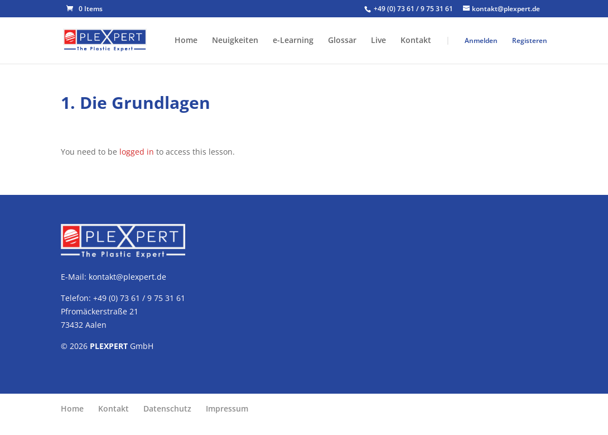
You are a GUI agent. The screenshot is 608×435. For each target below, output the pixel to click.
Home (186, 40)
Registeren (529, 40)
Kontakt (415, 40)
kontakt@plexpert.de (127, 276)
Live (378, 40)
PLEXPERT (109, 346)
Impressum (227, 408)
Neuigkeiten (235, 40)
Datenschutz (167, 408)
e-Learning (293, 40)
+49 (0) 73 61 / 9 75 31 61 (414, 8)
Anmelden (481, 40)
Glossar (342, 40)
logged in (136, 151)
